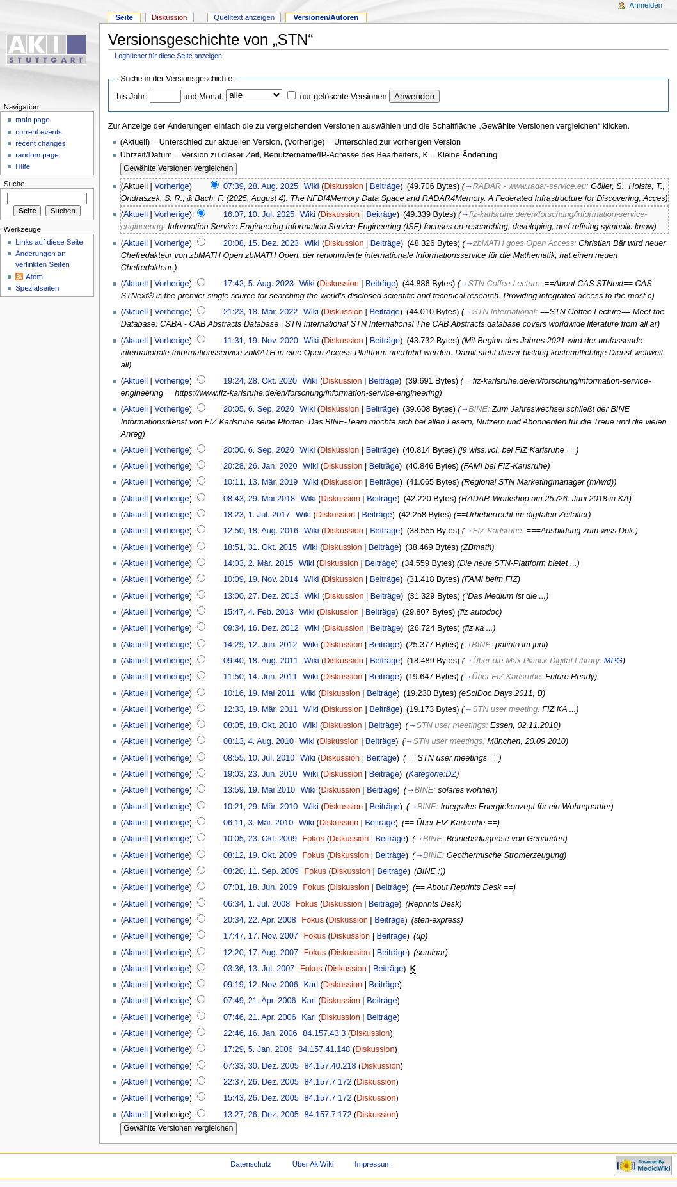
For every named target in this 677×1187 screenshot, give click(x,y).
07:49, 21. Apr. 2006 (259, 1000)
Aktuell (135, 214)
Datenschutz (250, 1164)
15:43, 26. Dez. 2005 (261, 1098)
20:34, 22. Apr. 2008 (259, 920)
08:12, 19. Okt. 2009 (260, 855)
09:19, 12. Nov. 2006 (260, 984)
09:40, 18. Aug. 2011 (260, 660)
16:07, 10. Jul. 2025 (258, 214)
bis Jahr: (131, 96)
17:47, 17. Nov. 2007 (260, 936)
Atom (34, 276)
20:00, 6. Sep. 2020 (258, 450)
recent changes (40, 143)
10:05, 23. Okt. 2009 (260, 838)
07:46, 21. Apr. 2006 (259, 1017)
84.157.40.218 (330, 1066)
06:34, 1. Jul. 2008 (256, 904)
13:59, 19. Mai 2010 (259, 790)
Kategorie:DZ (433, 774)
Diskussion (343, 186)
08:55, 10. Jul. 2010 (258, 758)
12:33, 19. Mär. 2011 (260, 709)
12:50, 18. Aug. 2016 (260, 530)
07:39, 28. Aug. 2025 (260, 186)
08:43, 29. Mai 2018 (259, 498)
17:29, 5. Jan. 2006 (258, 1049)
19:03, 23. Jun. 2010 (260, 774)
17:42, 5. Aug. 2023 (258, 283)
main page (32, 120)
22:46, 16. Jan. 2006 (260, 1033)
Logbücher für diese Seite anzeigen (168, 56)
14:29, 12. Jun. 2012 (260, 644)
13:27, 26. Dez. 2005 (261, 1114)
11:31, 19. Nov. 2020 (260, 340)
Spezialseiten (37, 288)
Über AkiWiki (313, 1164)
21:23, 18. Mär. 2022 (260, 311)
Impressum (372, 1164)
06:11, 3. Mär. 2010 (258, 822)
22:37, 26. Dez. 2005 (261, 1082)
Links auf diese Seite (49, 242)
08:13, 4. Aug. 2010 (258, 741)
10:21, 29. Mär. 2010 (260, 806)
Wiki (311, 186)
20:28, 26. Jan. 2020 (260, 466)
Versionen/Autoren (325, 17)
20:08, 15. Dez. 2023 (261, 243)
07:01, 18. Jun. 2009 (260, 887)
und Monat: (203, 96)
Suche (14, 184)
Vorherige (171, 186)
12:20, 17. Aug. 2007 (260, 952)
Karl (310, 984)
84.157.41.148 (324, 1049)
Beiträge (385, 186)
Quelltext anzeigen (244, 17)
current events (38, 132)
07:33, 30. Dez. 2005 (261, 1066)
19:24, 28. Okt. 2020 (260, 380)
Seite (123, 17)
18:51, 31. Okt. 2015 (260, 547)
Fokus (314, 838)
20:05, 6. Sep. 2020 (258, 409)
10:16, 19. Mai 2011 (259, 693)
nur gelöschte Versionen (342, 96)
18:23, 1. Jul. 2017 (256, 514)
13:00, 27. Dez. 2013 (261, 596)
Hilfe (22, 166)
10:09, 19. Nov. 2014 (260, 579)
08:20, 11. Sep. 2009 (261, 871)
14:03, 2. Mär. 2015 (258, 563)
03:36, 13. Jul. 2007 (258, 968)
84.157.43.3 (324, 1033)
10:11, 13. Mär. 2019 (260, 482)
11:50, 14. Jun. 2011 (260, 676)
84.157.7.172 (327, 1082)
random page (37, 155)
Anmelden (646, 5)
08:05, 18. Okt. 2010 (260, 725)
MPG (613, 660)
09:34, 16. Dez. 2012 (261, 628)
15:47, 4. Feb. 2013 (258, 612)
